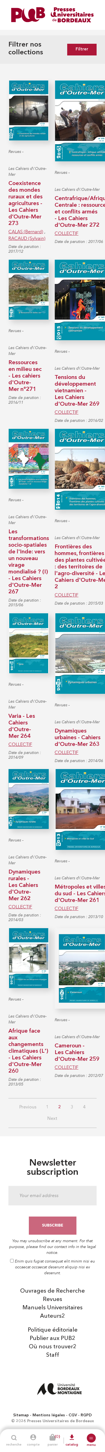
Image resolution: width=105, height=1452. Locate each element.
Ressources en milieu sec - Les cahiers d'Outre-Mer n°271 (25, 376)
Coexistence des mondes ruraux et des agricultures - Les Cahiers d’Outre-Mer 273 (25, 204)
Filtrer (82, 49)
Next (52, 1119)
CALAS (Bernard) (25, 231)
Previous (27, 1107)
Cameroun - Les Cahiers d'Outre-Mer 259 (77, 1052)
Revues (14, 151)
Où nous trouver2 (52, 1347)
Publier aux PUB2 (52, 1338)
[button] (91, 1438)
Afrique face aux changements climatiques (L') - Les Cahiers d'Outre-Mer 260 (28, 1051)
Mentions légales (48, 1415)
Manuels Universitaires (52, 1308)
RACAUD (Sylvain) (26, 238)
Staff (52, 1355)
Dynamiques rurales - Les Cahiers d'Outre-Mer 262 (24, 885)
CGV (73, 1415)
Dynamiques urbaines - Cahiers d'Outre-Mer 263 (78, 737)
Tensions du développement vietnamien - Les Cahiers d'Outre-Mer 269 (77, 391)
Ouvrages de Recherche (52, 1291)
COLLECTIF (66, 233)
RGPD (86, 1415)
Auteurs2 (52, 1316)
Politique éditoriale (53, 1330)
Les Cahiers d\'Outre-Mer (27, 171)
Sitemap (21, 1415)
